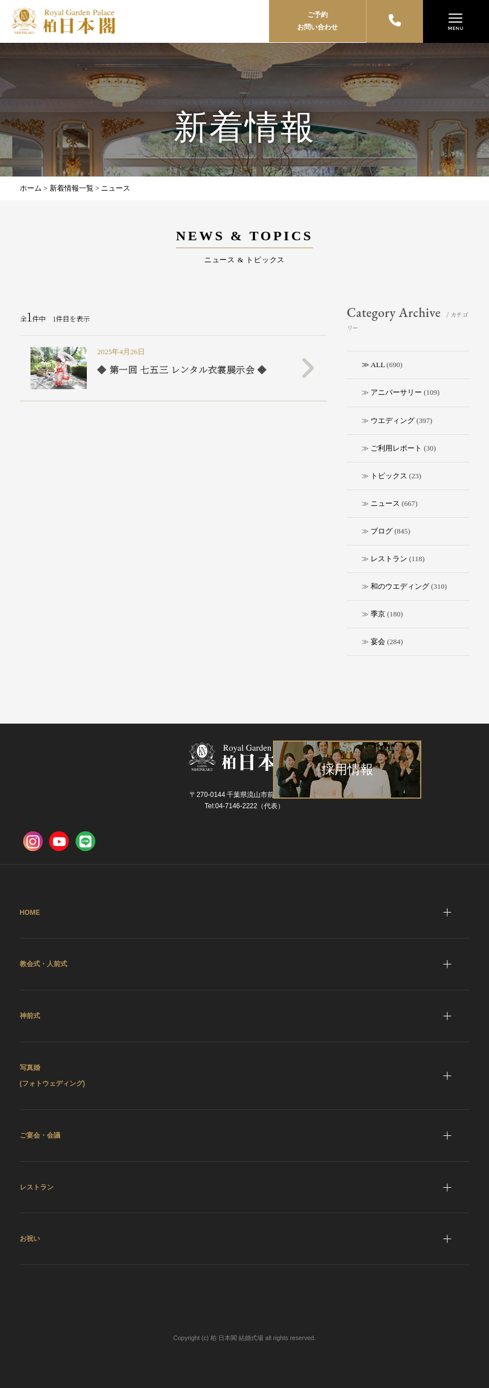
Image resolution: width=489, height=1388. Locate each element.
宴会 (378, 641)
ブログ (382, 531)
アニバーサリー (396, 392)
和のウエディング (400, 586)
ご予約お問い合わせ (317, 21)
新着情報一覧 (72, 188)
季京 (378, 614)
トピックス (389, 476)
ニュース (385, 503)
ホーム (31, 188)
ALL (378, 364)
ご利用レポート (396, 448)
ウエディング (393, 420)
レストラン (389, 558)
